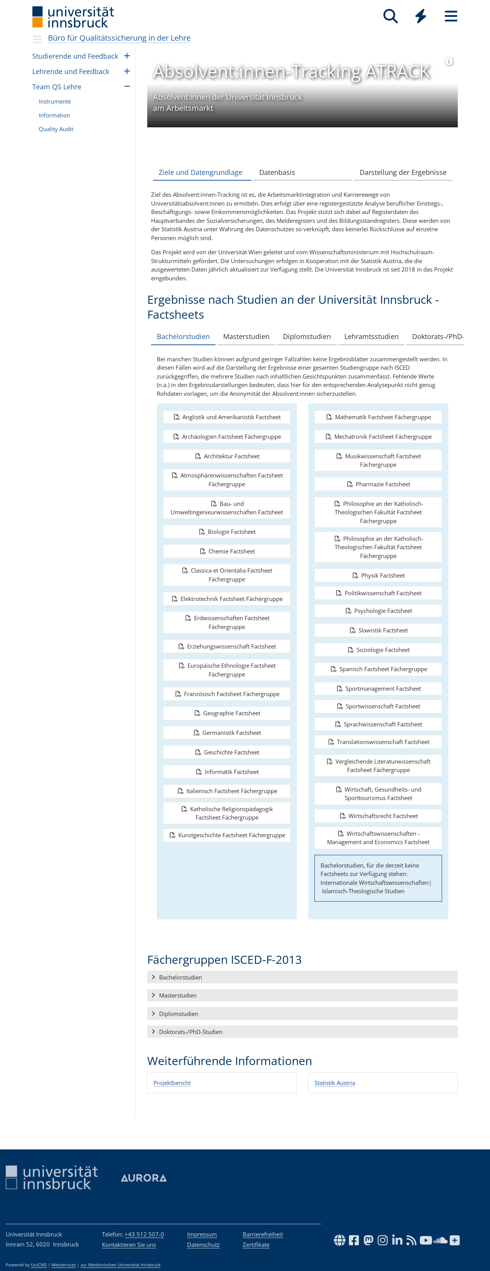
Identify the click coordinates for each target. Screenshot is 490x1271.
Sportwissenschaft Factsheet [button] (378, 722)
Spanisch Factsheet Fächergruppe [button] (378, 685)
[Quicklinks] (421, 16)
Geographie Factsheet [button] (227, 729)
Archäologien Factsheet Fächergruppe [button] (227, 452)
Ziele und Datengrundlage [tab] (200, 172)
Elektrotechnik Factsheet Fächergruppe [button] (227, 614)
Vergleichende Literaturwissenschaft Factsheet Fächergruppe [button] (378, 781)
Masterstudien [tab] (253, 336)
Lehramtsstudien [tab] (376, 336)
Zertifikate (256, 1244)
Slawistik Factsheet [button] (378, 646)
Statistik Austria (334, 1098)
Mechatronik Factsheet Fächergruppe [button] (378, 452)
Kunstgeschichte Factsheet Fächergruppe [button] (227, 851)
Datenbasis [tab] (277, 172)
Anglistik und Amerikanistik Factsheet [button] (227, 432)
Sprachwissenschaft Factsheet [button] (378, 740)
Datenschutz (203, 1244)
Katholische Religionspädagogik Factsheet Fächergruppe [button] (227, 829)
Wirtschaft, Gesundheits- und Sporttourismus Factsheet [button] (378, 809)
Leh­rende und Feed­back (70, 71)
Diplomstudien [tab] (313, 336)
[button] (302, 992)
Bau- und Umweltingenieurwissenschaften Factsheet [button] (227, 523)
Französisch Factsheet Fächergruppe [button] (227, 709)
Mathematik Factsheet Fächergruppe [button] (378, 432)
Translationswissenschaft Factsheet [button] (378, 757)
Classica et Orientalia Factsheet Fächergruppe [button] (226, 591)
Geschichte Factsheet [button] (226, 768)
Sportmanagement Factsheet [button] (378, 704)
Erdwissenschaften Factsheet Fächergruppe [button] (227, 638)
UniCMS (39, 1265)
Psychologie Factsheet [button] (378, 626)
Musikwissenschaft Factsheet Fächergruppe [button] (378, 476)
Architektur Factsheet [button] (227, 472)
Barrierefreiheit (263, 1234)
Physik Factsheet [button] (378, 591)
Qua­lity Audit (56, 129)
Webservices (63, 1265)
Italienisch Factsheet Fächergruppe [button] (227, 807)
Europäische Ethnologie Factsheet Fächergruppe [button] (227, 686)
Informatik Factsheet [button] (227, 787)
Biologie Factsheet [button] (227, 547)
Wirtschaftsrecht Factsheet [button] (378, 831)
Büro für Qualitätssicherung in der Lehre (119, 38)
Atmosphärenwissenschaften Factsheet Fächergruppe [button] (227, 495)
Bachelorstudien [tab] (191, 336)
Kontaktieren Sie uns (129, 1244)
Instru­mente (55, 101)
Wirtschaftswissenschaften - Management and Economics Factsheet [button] (378, 853)
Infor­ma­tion (54, 115)
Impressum (202, 1234)
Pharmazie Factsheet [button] (378, 500)
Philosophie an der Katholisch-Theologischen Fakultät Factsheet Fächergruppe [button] (378, 527)
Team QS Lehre (56, 86)
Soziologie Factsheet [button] (378, 665)
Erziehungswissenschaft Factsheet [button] (227, 662)
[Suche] (390, 16)
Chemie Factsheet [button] (227, 567)
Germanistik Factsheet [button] (227, 748)
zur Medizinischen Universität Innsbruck (121, 1265)
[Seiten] (451, 16)
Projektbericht (172, 1098)
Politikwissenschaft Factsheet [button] (378, 608)
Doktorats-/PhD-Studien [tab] (203, 352)
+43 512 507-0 (144, 1234)
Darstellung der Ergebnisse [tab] (403, 172)
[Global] (420, 17)
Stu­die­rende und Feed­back (75, 56)
